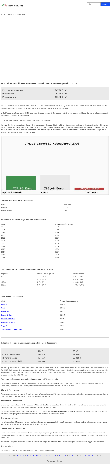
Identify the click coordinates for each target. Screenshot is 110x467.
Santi (3, 308)
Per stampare (51, 461)
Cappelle (4, 326)
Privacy (60, 461)
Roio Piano (5, 311)
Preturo (3, 304)
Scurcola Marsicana (8, 319)
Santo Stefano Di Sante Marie (11, 329)
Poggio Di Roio (6, 315)
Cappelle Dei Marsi (8, 322)
